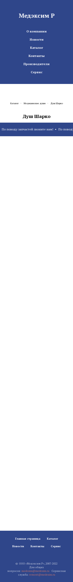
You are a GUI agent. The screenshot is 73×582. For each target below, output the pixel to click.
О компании (36, 31)
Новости (37, 39)
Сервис (36, 72)
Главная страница (27, 538)
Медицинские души (35, 103)
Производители (36, 64)
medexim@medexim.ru (35, 571)
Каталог (36, 47)
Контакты (36, 56)
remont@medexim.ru (42, 574)
